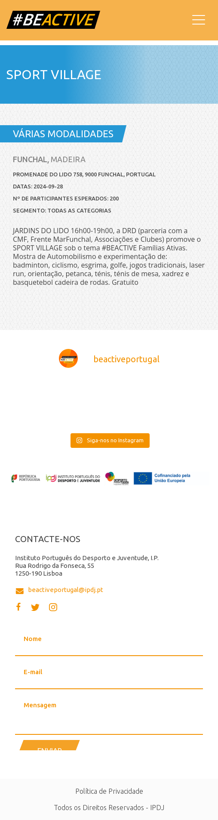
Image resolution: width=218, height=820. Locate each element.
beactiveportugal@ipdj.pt (65, 589)
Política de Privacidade (109, 791)
